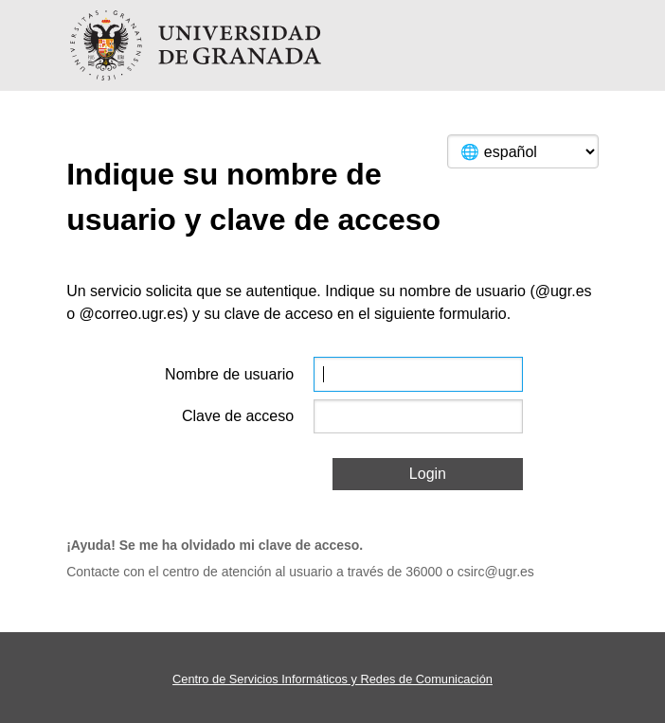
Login (427, 474)
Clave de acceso (238, 416)
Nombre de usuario (229, 374)
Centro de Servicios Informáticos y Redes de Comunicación (332, 679)
